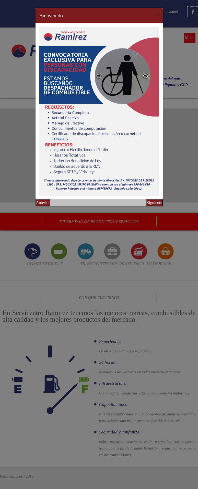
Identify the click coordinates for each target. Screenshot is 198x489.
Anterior (43, 202)
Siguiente (154, 202)
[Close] (157, 15)
